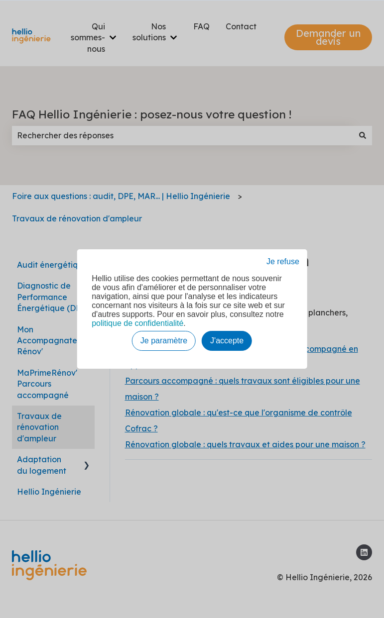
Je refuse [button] (282, 261)
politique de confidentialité (137, 323)
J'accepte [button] (227, 340)
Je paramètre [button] (163, 340)
